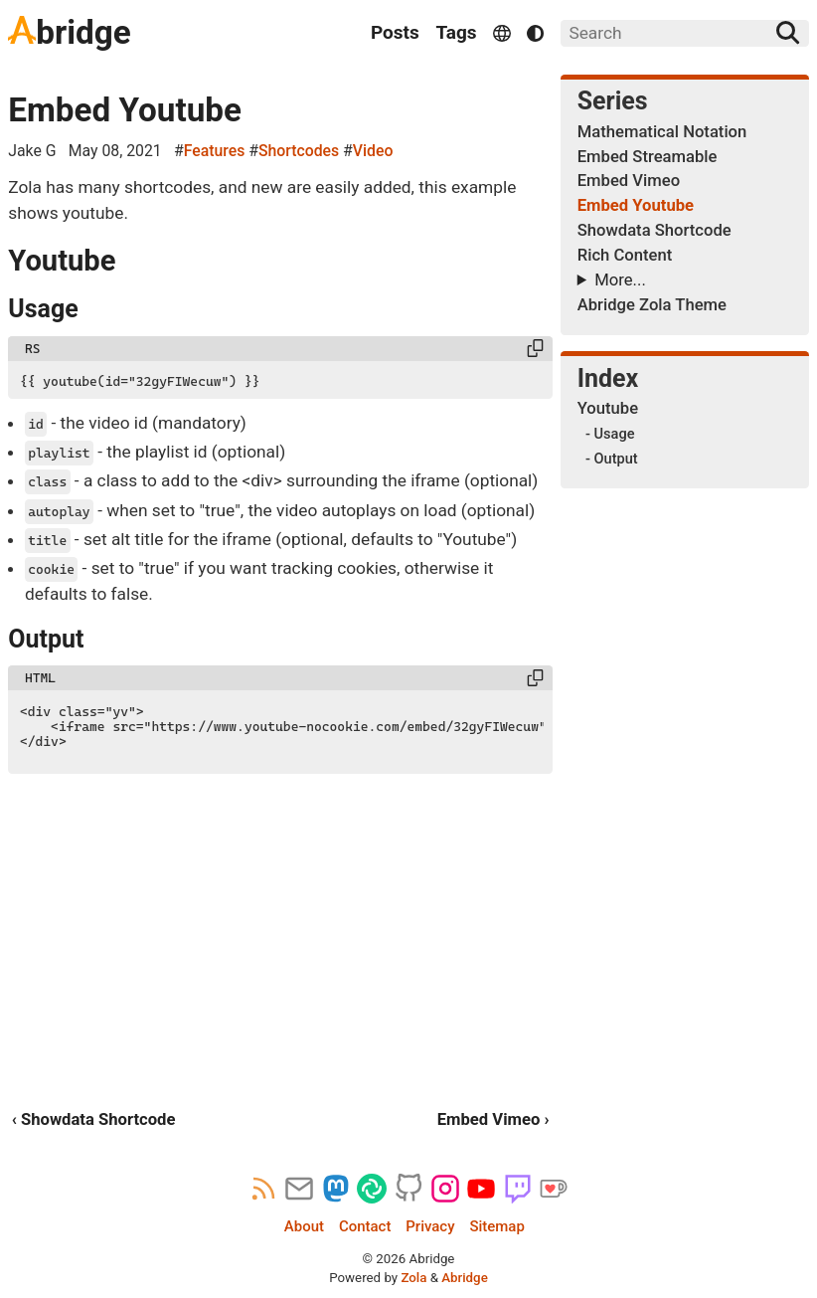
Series (612, 101)
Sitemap (496, 1226)
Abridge (464, 1277)
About (304, 1226)
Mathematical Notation (662, 131)
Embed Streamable (647, 156)
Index (608, 378)
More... (619, 280)
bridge (69, 32)
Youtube (607, 408)
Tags (455, 32)
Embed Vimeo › (493, 1119)
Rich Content (625, 255)
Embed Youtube (125, 110)
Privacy (430, 1226)
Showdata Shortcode (654, 230)
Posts (395, 32)
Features (214, 150)
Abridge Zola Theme (652, 304)
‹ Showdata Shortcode (94, 1119)
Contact (365, 1226)
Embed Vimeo (628, 180)
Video (373, 150)
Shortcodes (298, 150)
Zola (413, 1277)
